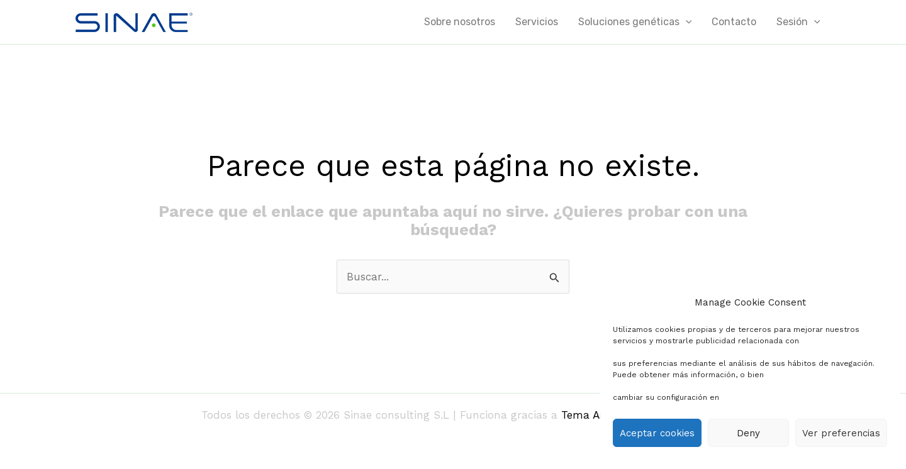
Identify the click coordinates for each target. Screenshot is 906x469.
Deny (748, 433)
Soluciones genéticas (635, 22)
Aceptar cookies (657, 433)
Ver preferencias (841, 433)
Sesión (798, 22)
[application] (686, 22)
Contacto (734, 22)
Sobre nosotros (459, 22)
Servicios (536, 22)
